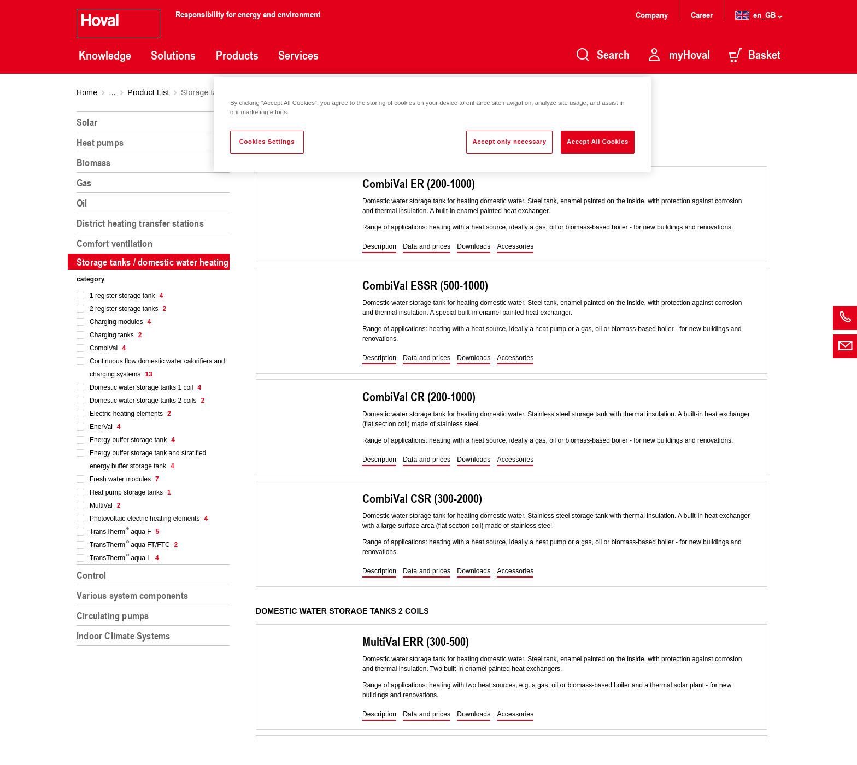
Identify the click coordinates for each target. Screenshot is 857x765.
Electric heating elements (130, 413)
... (112, 92)
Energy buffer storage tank (132, 440)
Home (87, 92)
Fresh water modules (124, 479)
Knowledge (105, 55)
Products (237, 55)
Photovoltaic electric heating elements (149, 518)
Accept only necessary (509, 141)
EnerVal (105, 427)
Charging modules (120, 322)
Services (298, 55)
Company (653, 14)
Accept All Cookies (598, 141)
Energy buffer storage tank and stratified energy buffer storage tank (148, 459)
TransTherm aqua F (124, 532)
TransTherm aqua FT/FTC (134, 545)
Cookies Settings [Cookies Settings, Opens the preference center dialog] (267, 141)
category (91, 279)
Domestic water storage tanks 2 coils (147, 400)
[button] (379, 247)
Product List (148, 92)
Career (703, 14)
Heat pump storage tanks (130, 492)
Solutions (173, 55)
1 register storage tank (126, 295)
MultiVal (105, 505)
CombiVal (108, 348)
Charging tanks (116, 335)
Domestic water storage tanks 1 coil (145, 387)
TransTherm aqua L (124, 558)
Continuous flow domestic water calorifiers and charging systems (157, 367)
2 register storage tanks (128, 309)
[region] (155, 433)
